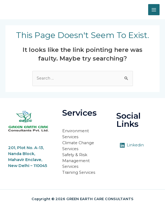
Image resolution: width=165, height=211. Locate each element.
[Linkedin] (131, 145)
